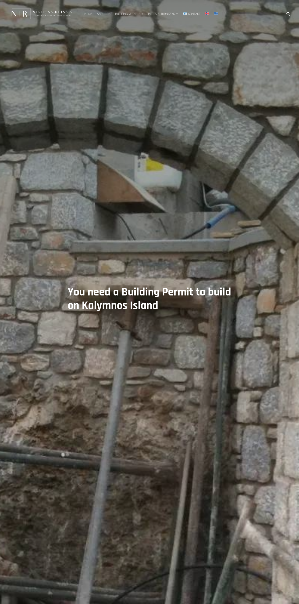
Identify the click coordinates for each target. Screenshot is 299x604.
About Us (103, 14)
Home (88, 14)
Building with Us (127, 14)
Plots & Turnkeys (161, 14)
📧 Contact (191, 14)
